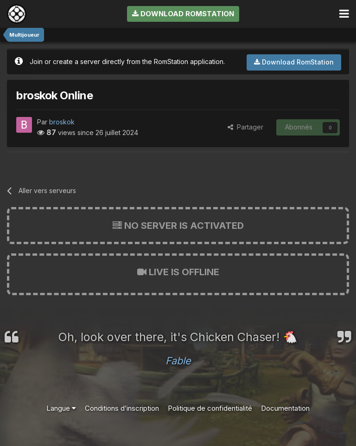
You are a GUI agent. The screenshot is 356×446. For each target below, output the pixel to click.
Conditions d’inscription (122, 408)
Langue (61, 408)
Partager (245, 127)
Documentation (285, 408)
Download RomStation (183, 13)
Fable (178, 361)
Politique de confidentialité (210, 408)
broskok (62, 122)
